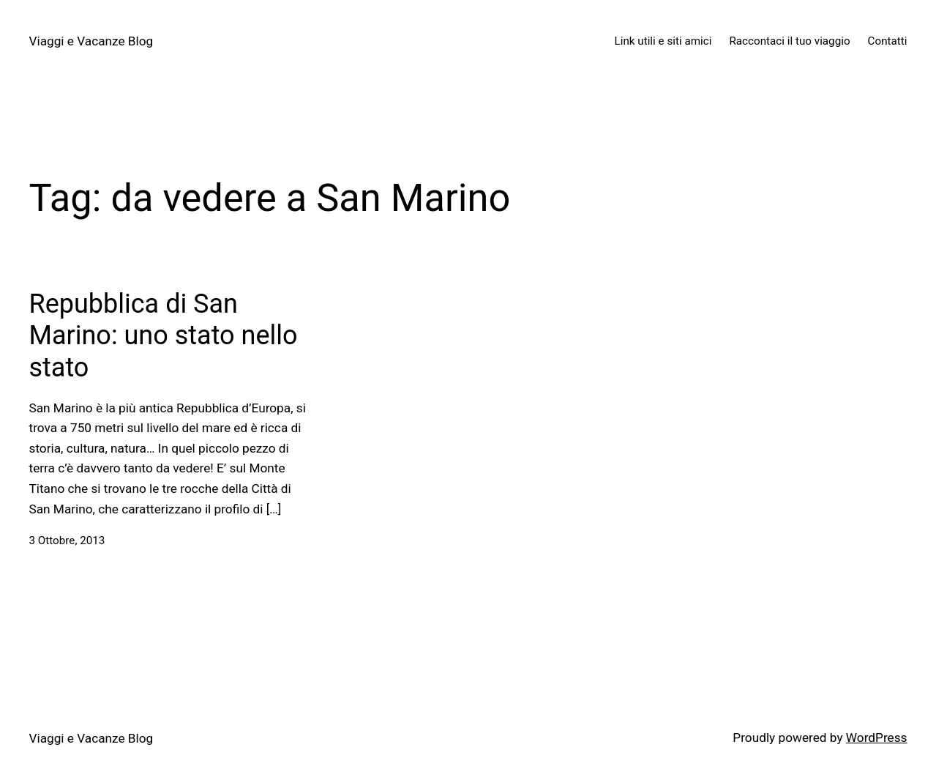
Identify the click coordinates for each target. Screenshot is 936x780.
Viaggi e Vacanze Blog (91, 41)
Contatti (887, 41)
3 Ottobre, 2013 (67, 540)
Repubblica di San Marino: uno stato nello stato (163, 335)
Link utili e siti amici (663, 41)
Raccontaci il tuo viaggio (789, 41)
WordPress (876, 737)
